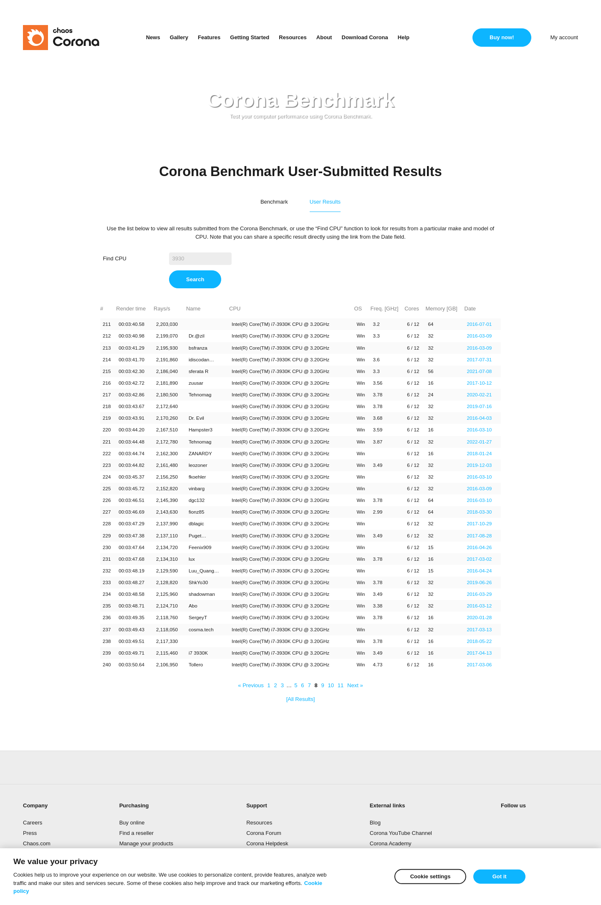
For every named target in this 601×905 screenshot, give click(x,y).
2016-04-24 (479, 570)
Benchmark (274, 202)
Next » (355, 685)
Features (209, 37)
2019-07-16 (479, 406)
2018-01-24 (479, 453)
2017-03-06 (479, 664)
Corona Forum (263, 833)
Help (403, 37)
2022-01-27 (479, 441)
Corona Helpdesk (267, 843)
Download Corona (365, 37)
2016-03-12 (479, 605)
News (153, 37)
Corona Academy (391, 843)
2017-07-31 (479, 359)
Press (30, 833)
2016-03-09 (479, 335)
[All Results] (300, 699)
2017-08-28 (479, 535)
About (324, 37)
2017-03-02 (479, 559)
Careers (32, 822)
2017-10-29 (479, 523)
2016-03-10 (479, 429)
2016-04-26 (479, 547)
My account (564, 37)
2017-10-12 (479, 383)
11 (340, 685)
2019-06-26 (479, 582)
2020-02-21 (479, 394)
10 (331, 685)
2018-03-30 (479, 511)
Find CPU (114, 258)
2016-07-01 (479, 324)
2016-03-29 (479, 594)
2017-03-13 (479, 629)
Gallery (179, 37)
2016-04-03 (479, 418)
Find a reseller (136, 833)
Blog (375, 822)
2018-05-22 (479, 641)
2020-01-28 (479, 617)
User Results (325, 202)
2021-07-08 (479, 371)
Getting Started (249, 37)
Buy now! (502, 37)
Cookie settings (430, 876)
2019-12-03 (479, 465)
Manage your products (146, 843)
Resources (292, 37)
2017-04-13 (479, 652)
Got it (499, 876)
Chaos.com (37, 843)
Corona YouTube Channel (401, 833)
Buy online (132, 822)
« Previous (250, 685)
